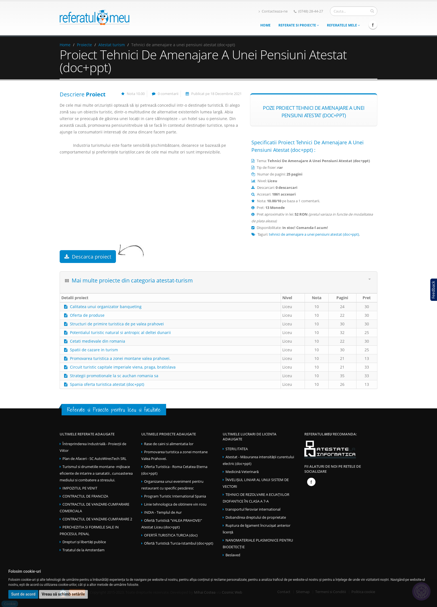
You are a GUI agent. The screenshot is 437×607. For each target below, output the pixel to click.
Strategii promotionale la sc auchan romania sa (114, 375)
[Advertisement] (151, 206)
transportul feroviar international (252, 509)
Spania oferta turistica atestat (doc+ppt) (107, 384)
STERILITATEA (236, 449)
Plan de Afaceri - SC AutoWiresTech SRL (94, 458)
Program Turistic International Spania (175, 496)
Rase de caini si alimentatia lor (168, 444)
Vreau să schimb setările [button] (63, 594)
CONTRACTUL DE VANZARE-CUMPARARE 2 (97, 519)
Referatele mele (343, 25)
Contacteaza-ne (273, 11)
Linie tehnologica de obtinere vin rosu (175, 504)
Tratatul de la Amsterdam (83, 550)
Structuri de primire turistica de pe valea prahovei (117, 323)
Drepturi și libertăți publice (84, 542)
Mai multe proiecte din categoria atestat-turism (132, 280)
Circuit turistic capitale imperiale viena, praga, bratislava (123, 367)
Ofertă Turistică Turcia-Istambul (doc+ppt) (178, 543)
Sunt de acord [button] (23, 594)
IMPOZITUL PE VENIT (79, 488)
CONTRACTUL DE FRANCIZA (85, 496)
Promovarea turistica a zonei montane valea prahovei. (120, 358)
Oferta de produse (87, 315)
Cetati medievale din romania (97, 341)
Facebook (373, 25)
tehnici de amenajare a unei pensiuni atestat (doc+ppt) (314, 234)
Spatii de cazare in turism (94, 349)
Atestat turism (111, 44)
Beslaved (232, 555)
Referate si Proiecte (298, 25)
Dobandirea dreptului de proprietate (255, 517)
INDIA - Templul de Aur (163, 512)
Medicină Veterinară (242, 471)
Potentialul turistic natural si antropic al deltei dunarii (120, 332)
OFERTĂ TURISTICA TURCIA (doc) (171, 535)
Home (265, 25)
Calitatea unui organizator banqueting (106, 306)
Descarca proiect (87, 256)
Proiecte (84, 44)
